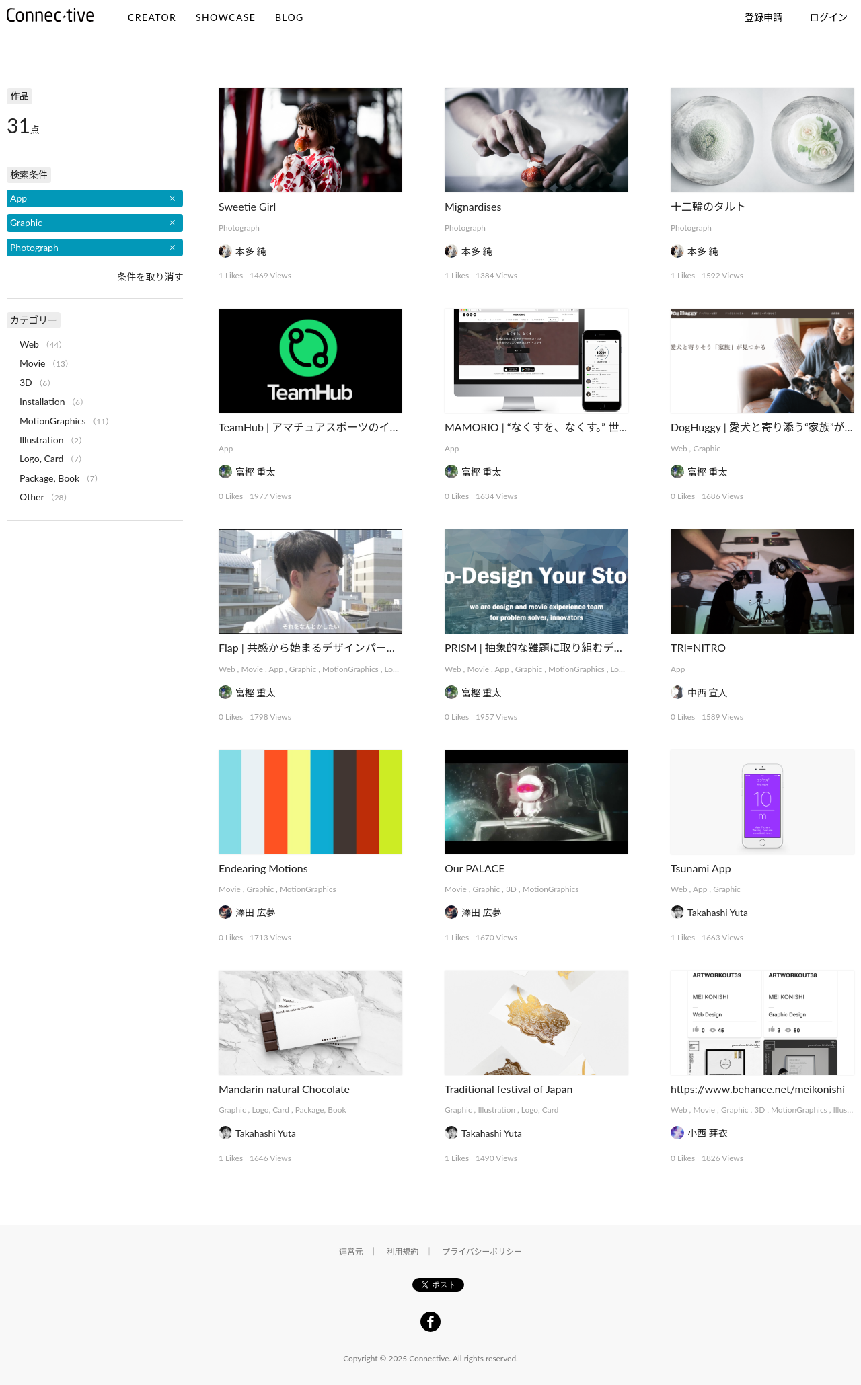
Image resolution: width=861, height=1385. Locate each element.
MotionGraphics (350, 669)
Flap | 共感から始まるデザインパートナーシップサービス (356, 647)
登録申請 (763, 17)
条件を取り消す (150, 277)
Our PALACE (475, 868)
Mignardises (473, 206)
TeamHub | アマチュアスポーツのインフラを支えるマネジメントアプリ (390, 426)
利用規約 (403, 1251)
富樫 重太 (255, 472)
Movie (252, 669)
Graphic (706, 448)
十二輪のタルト (708, 206)
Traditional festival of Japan (508, 1088)
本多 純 (250, 251)
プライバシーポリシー (482, 1251)
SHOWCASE (226, 17)
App (226, 448)
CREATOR (152, 17)
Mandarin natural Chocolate (284, 1088)
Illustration (496, 1110)
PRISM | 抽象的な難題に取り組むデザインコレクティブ (577, 647)
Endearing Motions (263, 868)
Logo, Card (270, 1110)
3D (511, 889)
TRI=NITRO (698, 647)
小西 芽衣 (707, 1133)
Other (32, 496)
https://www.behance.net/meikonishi (758, 1088)
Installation (42, 401)
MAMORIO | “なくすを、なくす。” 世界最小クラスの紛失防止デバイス (612, 426)
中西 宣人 (707, 692)
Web (679, 448)
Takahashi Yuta (717, 912)
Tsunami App (701, 868)
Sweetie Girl (247, 206)
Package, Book (320, 1110)
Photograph (239, 228)
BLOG (289, 17)
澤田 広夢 (255, 912)
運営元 (351, 1251)
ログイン (829, 17)
